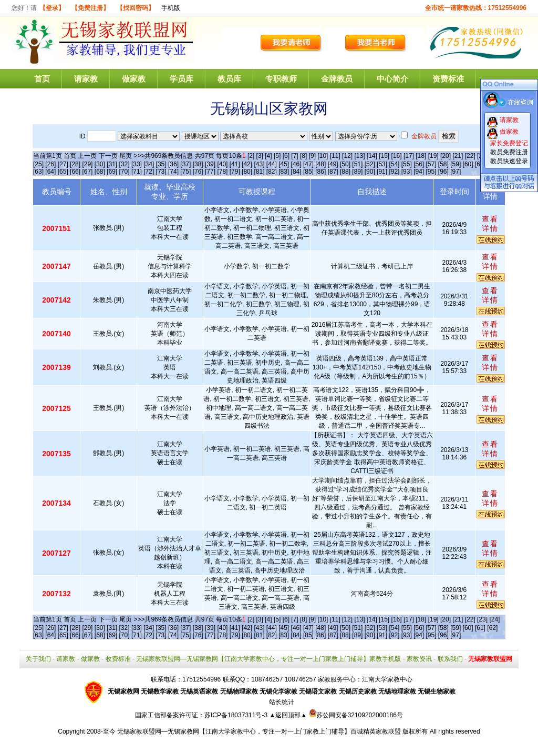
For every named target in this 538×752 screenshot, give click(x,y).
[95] (431, 171)
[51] (357, 164)
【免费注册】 (90, 8)
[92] (394, 171)
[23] (482, 619)
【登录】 (52, 8)
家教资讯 (419, 659)
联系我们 (450, 659)
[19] (433, 155)
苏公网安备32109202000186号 (356, 715)
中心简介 (392, 78)
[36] (173, 164)
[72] (148, 171)
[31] (112, 164)
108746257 (300, 679)
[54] (394, 164)
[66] (75, 171)
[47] (308, 164)
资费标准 (448, 78)
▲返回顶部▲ (288, 715)
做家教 (134, 78)
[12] (347, 155)
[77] (210, 171)
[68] (100, 171)
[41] (235, 164)
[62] (492, 627)
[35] (161, 164)
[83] (283, 171)
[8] (303, 155)
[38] (198, 164)
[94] (418, 171)
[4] (268, 155)
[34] (148, 164)
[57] (431, 164)
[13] (359, 155)
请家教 (86, 78)
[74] (173, 171)
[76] (198, 171)
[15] (384, 155)
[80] (247, 171)
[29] (87, 164)
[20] (445, 155)
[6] (286, 155)
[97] (455, 171)
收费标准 (118, 659)
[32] (124, 164)
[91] (382, 171)
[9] (312, 155)
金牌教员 (337, 78)
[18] (421, 155)
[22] (470, 155)
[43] (259, 164)
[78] (222, 171)
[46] (296, 164)
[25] (38, 164)
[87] (333, 171)
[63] (38, 171)
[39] (210, 164)
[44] (271, 164)
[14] (372, 155)
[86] (320, 171)
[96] (443, 171)
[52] (370, 164)
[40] (222, 164)
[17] (409, 155)
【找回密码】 (135, 8)
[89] (357, 171)
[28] (75, 164)
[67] (87, 171)
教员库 (229, 78)
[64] (50, 171)
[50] (345, 164)
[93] (406, 171)
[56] (418, 164)
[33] (136, 164)
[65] (63, 171)
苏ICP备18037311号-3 (236, 715)
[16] (396, 155)
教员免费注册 (509, 152)
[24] (494, 619)
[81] (259, 171)
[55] (406, 164)
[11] (335, 155)
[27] (63, 164)
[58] (443, 164)
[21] (457, 155)
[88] (345, 171)
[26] (50, 164)
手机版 (170, 8)
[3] (259, 155)
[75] (185, 171)
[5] (277, 155)
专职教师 (281, 78)
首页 (42, 78)
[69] (112, 171)
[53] (382, 164)
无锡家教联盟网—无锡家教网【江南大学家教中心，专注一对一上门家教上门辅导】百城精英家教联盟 (259, 731)
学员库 (181, 78)
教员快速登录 (509, 161)
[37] (185, 164)
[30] (100, 164)
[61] (480, 627)
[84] (296, 171)
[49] (333, 164)
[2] (250, 155)
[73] (161, 171)
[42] (247, 164)
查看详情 (490, 224)
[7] (294, 155)
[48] (320, 164)
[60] (468, 164)
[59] (455, 164)
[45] (283, 164)
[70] (124, 171)
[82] (271, 171)
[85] (308, 171)
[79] (235, 171)
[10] (322, 155)
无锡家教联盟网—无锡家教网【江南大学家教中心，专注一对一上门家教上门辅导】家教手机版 (268, 659)
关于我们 (38, 659)
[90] (370, 171)
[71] (136, 171)
